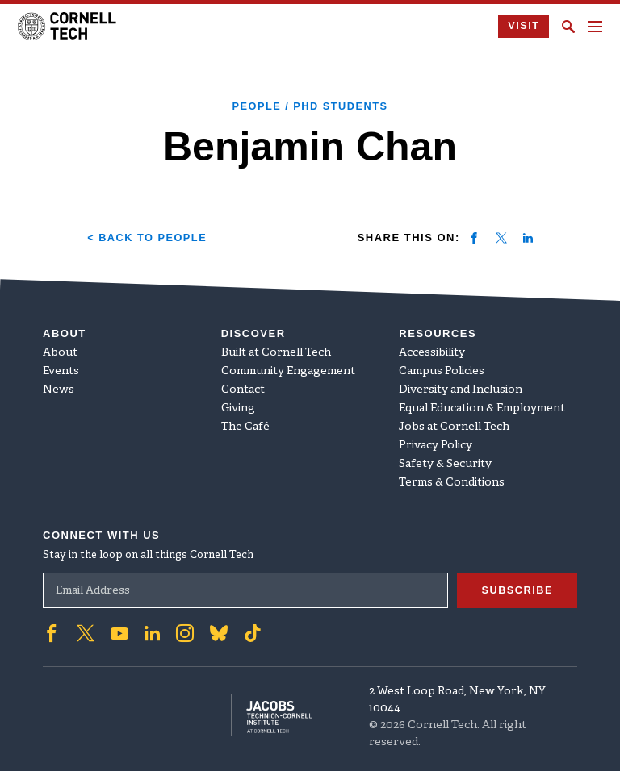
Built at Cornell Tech (276, 353)
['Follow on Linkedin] (152, 633)
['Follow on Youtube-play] (119, 633)
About (60, 353)
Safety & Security (445, 464)
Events (61, 371)
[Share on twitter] (501, 238)
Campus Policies (441, 371)
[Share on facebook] (474, 238)
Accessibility (432, 353)
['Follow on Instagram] (185, 633)
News (58, 390)
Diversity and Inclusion (460, 390)
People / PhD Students (310, 106)
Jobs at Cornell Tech (454, 427)
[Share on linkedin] (528, 238)
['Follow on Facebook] (52, 633)
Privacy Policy (435, 445)
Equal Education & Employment (482, 408)
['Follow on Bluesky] (219, 633)
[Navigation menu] (595, 26)
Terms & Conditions (452, 483)
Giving (238, 408)
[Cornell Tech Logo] (68, 26)
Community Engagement (288, 371)
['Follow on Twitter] (85, 633)
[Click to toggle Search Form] (568, 27)
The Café (245, 427)
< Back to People (148, 237)
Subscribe (516, 590)
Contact (243, 390)
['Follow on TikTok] (253, 633)
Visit (523, 26)
